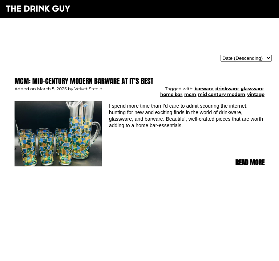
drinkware (227, 88)
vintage (255, 94)
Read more (249, 162)
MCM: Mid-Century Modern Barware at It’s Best (84, 81)
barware (203, 88)
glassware (251, 88)
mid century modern (221, 94)
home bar (171, 94)
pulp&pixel (149, 202)
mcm (190, 94)
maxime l (149, 207)
